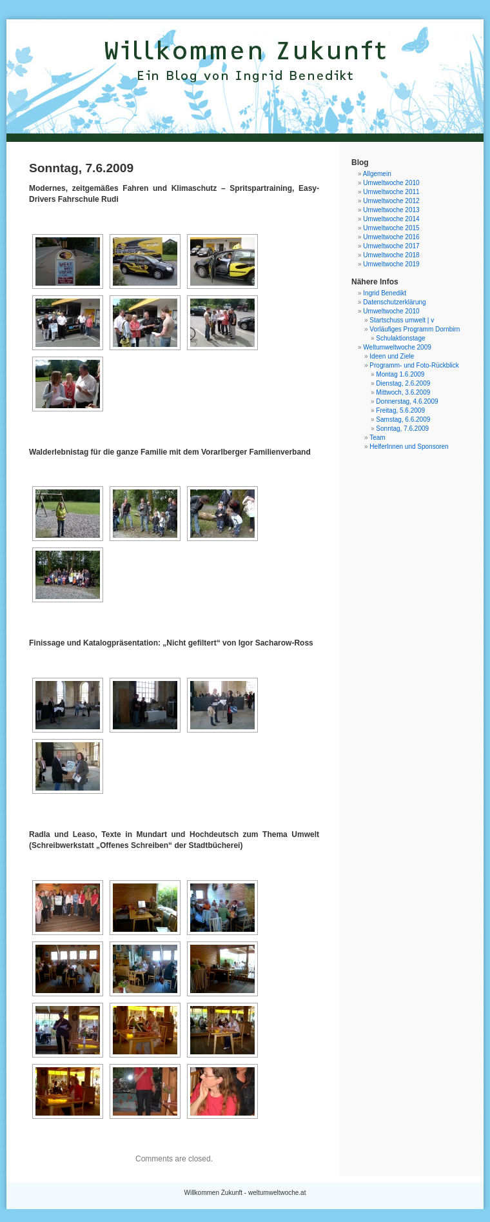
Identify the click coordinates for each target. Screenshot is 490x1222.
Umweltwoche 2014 (391, 218)
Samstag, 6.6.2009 (403, 419)
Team (377, 437)
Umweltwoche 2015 (391, 228)
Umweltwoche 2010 (391, 182)
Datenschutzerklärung (394, 302)
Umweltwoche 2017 (391, 246)
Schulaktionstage (400, 338)
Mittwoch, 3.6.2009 (403, 392)
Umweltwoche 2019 (391, 264)
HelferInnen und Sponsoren (408, 446)
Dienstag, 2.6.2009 (403, 383)
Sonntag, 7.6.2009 (402, 428)
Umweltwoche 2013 (391, 209)
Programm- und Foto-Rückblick (413, 365)
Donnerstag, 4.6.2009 (407, 401)
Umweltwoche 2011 (391, 191)
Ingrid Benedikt (384, 293)
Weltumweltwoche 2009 (397, 347)
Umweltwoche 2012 (391, 200)
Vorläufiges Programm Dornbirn (414, 329)
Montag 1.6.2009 (400, 374)
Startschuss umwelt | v (401, 320)
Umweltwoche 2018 (391, 255)
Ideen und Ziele (391, 356)
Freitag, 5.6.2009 (400, 410)
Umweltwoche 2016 (391, 237)
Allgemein (377, 173)
